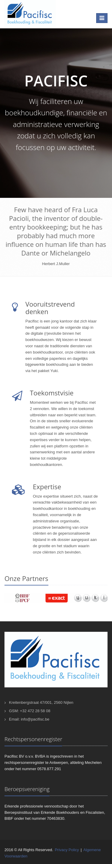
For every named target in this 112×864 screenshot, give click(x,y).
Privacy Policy (67, 850)
